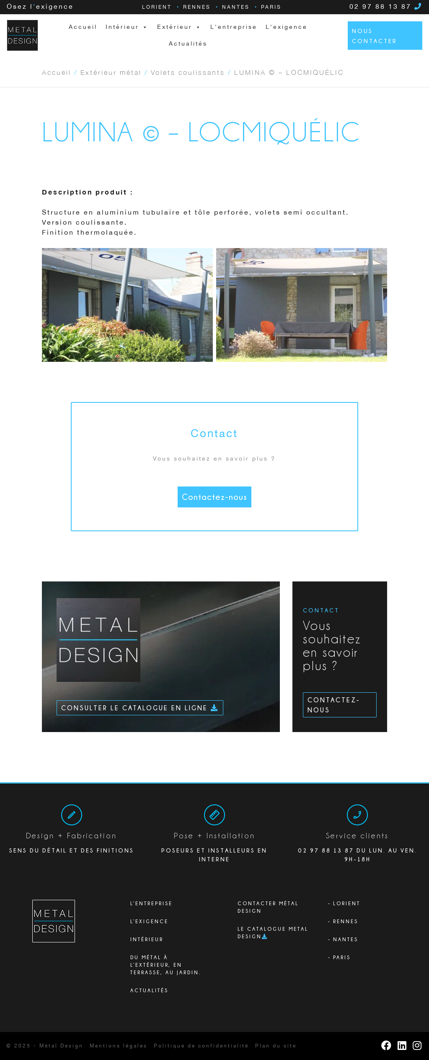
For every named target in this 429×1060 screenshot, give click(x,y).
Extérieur (179, 27)
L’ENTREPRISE (151, 903)
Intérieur (146, 939)
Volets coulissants (188, 72)
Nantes (236, 7)
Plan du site (276, 1046)
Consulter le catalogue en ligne (140, 707)
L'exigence (287, 27)
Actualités (188, 44)
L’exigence (149, 921)
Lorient (157, 7)
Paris (271, 7)
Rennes (197, 7)
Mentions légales (118, 1046)
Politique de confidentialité (201, 1046)
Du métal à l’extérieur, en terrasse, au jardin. (165, 965)
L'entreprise (233, 27)
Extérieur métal (111, 72)
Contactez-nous (214, 496)
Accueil (83, 27)
